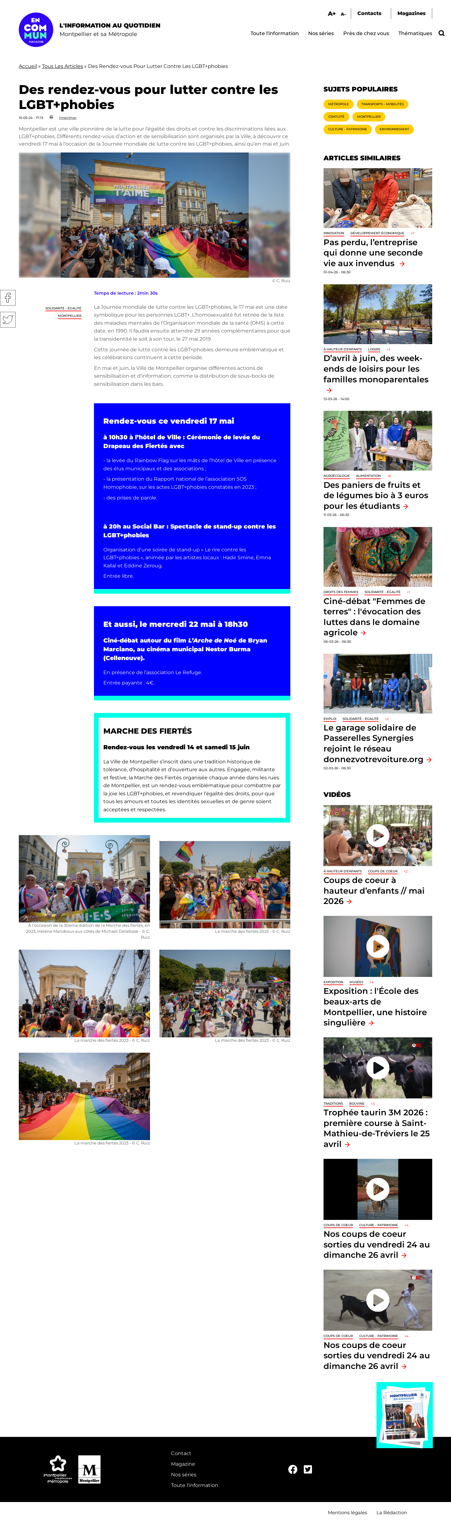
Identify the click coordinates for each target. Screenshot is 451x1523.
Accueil (28, 66)
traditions (333, 1103)
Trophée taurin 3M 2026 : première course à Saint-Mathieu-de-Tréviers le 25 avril (377, 1128)
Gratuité (336, 116)
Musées (356, 982)
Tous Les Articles (62, 66)
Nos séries (321, 33)
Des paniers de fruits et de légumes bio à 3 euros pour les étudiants (376, 495)
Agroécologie (337, 476)
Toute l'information (275, 33)
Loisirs (374, 349)
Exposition (333, 982)
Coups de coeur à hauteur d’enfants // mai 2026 (374, 890)
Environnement (394, 129)
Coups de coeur (382, 871)
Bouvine (357, 1103)
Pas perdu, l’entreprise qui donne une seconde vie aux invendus (373, 252)
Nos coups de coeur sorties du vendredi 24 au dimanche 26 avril (377, 1244)
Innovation (334, 233)
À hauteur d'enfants (343, 349)
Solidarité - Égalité (63, 308)
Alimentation (368, 476)
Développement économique (377, 233)
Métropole (338, 104)
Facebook (8, 298)
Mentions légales (347, 1512)
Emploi (330, 718)
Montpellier (69, 316)
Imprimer (68, 118)
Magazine (183, 1464)
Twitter (8, 320)
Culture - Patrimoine (347, 129)
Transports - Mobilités (382, 104)
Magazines (411, 13)
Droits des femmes (341, 592)
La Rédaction (391, 1512)
